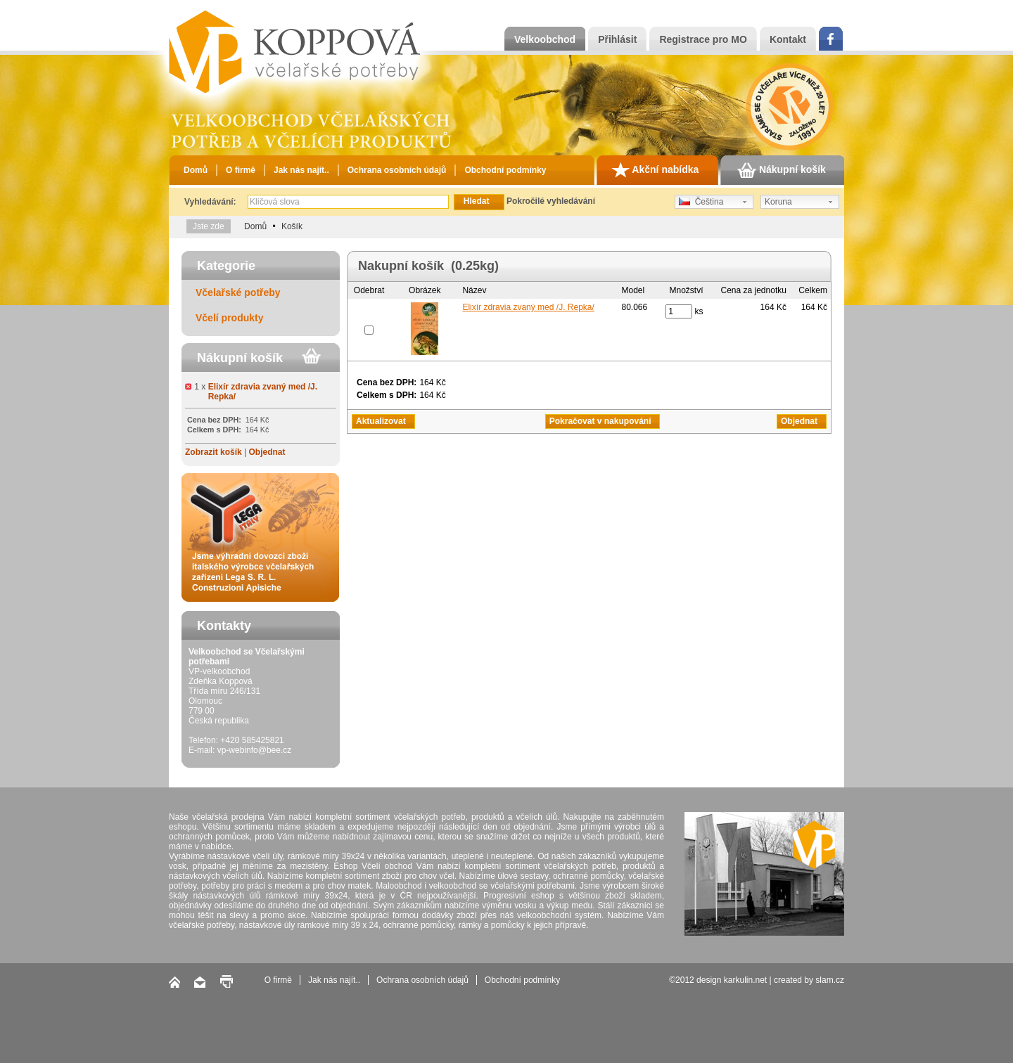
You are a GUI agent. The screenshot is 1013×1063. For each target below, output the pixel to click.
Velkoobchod (544, 39)
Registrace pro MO (702, 39)
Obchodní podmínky (505, 170)
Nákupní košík (781, 170)
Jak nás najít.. (301, 170)
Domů (196, 170)
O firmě (240, 170)
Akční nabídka (655, 170)
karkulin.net (745, 980)
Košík (291, 226)
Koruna (778, 202)
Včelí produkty (229, 317)
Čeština (701, 202)
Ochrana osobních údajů (397, 170)
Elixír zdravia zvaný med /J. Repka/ (528, 307)
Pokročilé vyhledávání (551, 201)
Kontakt (788, 39)
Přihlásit (617, 39)
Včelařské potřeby (238, 292)
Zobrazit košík (213, 452)
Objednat (266, 452)
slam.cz (829, 980)
